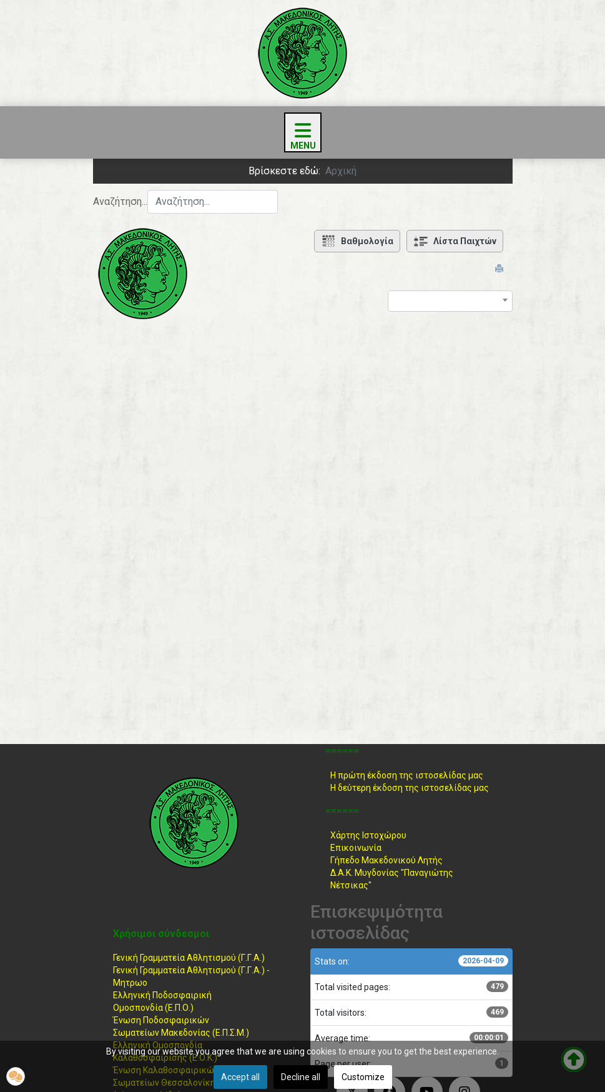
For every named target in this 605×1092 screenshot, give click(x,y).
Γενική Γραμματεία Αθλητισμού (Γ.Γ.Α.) (189, 958)
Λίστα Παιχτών (454, 241)
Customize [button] (363, 1077)
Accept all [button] (240, 1077)
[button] (15, 1076)
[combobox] (212, 202)
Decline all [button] (300, 1077)
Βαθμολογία (357, 241)
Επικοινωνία (355, 848)
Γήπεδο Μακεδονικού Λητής (386, 860)
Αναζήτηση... (120, 201)
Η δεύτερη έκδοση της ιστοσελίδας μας (409, 788)
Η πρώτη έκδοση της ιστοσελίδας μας (406, 775)
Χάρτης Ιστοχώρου (368, 835)
